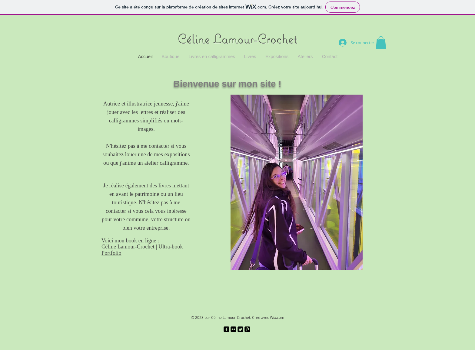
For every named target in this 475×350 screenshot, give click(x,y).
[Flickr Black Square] (233, 329)
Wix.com (277, 317)
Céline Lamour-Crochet (237, 39)
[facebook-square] (226, 329)
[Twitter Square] (240, 329)
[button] (381, 42)
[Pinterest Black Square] (247, 329)
